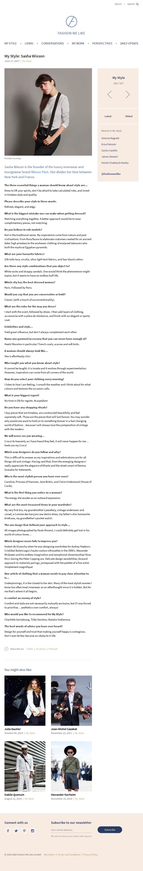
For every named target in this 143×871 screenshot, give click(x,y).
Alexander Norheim (63, 794)
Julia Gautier (12, 729)
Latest (108, 116)
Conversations (52, 43)
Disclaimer (49, 854)
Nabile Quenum (14, 794)
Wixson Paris (40, 172)
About (118, 4)
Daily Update (129, 43)
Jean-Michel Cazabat (64, 729)
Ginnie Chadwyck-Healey (115, 162)
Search (133, 4)
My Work (78, 43)
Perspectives (102, 43)
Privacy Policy (90, 854)
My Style (10, 43)
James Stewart (109, 156)
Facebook (41, 648)
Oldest (129, 116)
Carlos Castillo (109, 150)
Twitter (29, 648)
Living (29, 43)
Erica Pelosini (108, 144)
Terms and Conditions (69, 854)
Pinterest (53, 648)
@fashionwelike (111, 174)
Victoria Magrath (110, 138)
